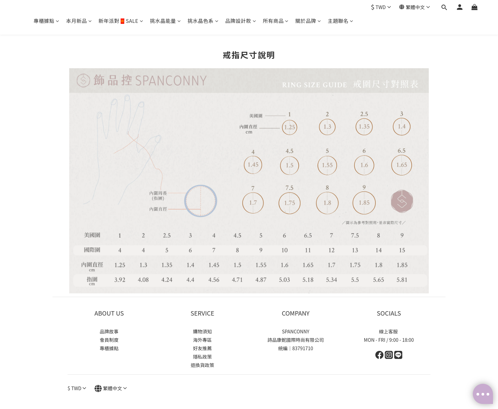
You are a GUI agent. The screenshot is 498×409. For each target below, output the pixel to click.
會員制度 (109, 339)
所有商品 (276, 20)
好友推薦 (202, 348)
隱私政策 (202, 356)
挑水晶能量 (165, 20)
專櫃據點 (46, 20)
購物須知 (202, 331)
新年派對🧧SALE (120, 20)
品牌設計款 (240, 20)
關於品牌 (308, 20)
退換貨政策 (202, 365)
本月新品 (79, 20)
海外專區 (202, 339)
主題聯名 (341, 20)
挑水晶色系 (203, 20)
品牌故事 (109, 331)
